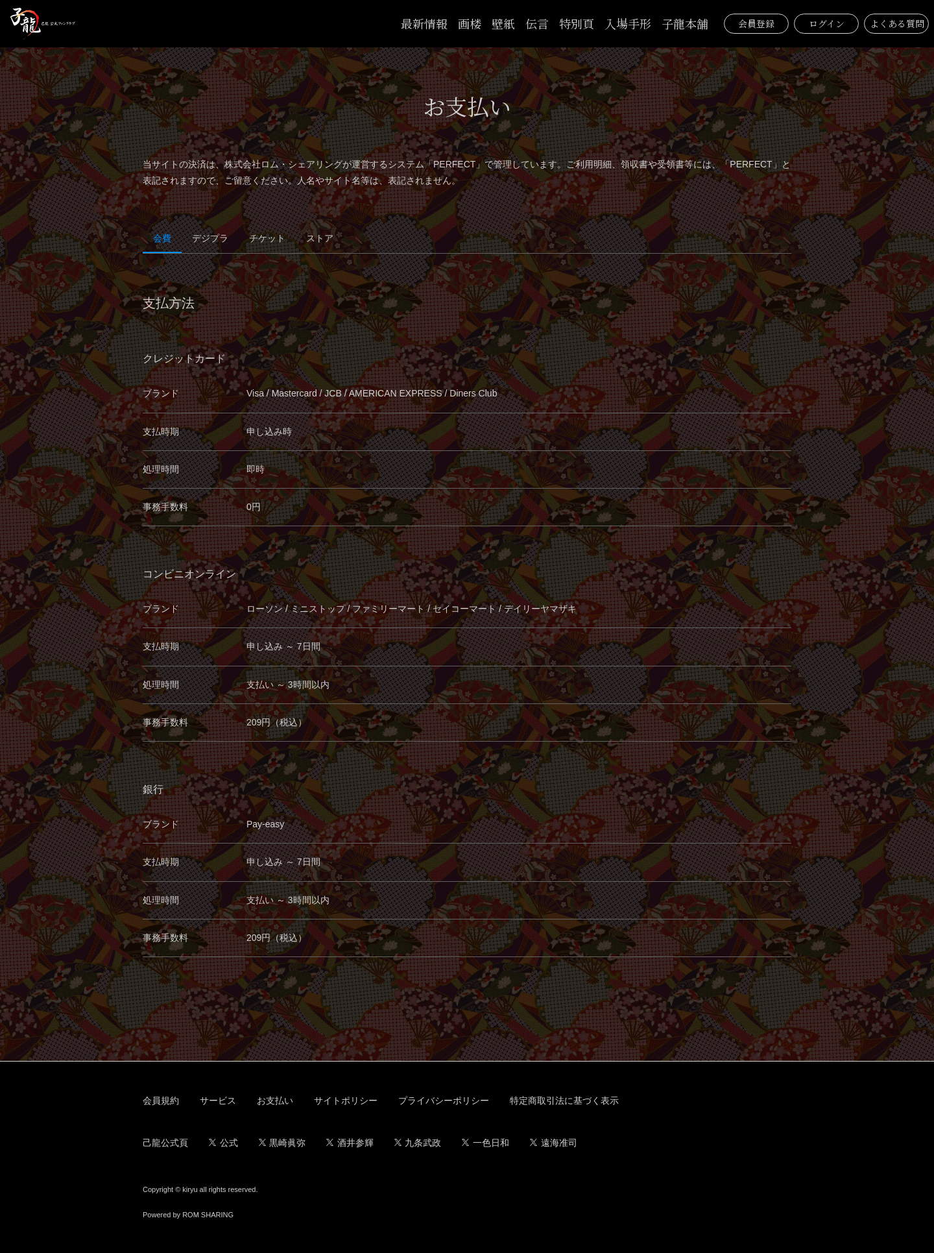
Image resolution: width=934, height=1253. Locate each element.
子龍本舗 (685, 23)
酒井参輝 (350, 1142)
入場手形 (628, 23)
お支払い (275, 1100)
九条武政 (418, 1142)
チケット (267, 238)
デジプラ (210, 238)
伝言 (537, 23)
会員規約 (161, 1100)
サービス (218, 1100)
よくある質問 (897, 23)
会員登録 (756, 23)
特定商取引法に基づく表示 (564, 1100)
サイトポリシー (345, 1100)
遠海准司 (553, 1142)
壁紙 (503, 23)
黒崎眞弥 (282, 1142)
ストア (319, 238)
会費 (162, 238)
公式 (223, 1142)
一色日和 (485, 1142)
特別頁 (576, 23)
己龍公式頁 (165, 1142)
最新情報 (424, 23)
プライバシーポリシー (443, 1100)
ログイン (826, 23)
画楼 (469, 23)
